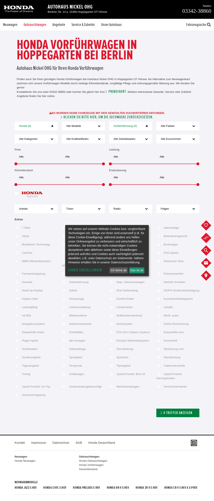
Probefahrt (117, 92)
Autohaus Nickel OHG (70, 7)
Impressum (38, 442)
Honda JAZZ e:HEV (26, 487)
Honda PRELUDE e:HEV (86, 487)
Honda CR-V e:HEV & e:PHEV (180, 487)
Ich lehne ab (118, 270)
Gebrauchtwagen (35, 25)
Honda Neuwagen (25, 460)
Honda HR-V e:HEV (118, 487)
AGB (79, 442)
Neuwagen (10, 25)
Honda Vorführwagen (91, 465)
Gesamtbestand (88, 469)
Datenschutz (60, 442)
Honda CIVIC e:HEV (54, 487)
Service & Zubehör (83, 25)
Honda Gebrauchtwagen (93, 460)
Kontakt (20, 442)
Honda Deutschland (101, 442)
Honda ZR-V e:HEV (146, 487)
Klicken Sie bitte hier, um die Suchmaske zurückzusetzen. (108, 117)
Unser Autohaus (111, 25)
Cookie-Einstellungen (85, 270)
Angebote (58, 25)
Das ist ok (136, 270)
